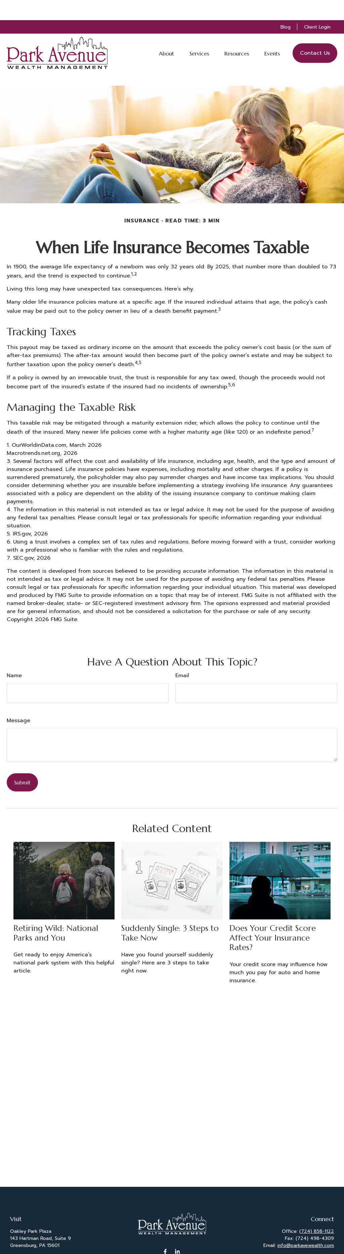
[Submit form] (22, 762)
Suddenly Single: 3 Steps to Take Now (170, 913)
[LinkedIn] (177, 1231)
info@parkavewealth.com (305, 1225)
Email (182, 655)
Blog (286, 6)
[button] (166, 33)
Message (18, 700)
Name (14, 655)
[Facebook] (165, 1231)
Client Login (317, 6)
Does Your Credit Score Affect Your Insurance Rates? (272, 918)
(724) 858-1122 (316, 1211)
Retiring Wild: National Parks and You (55, 913)
